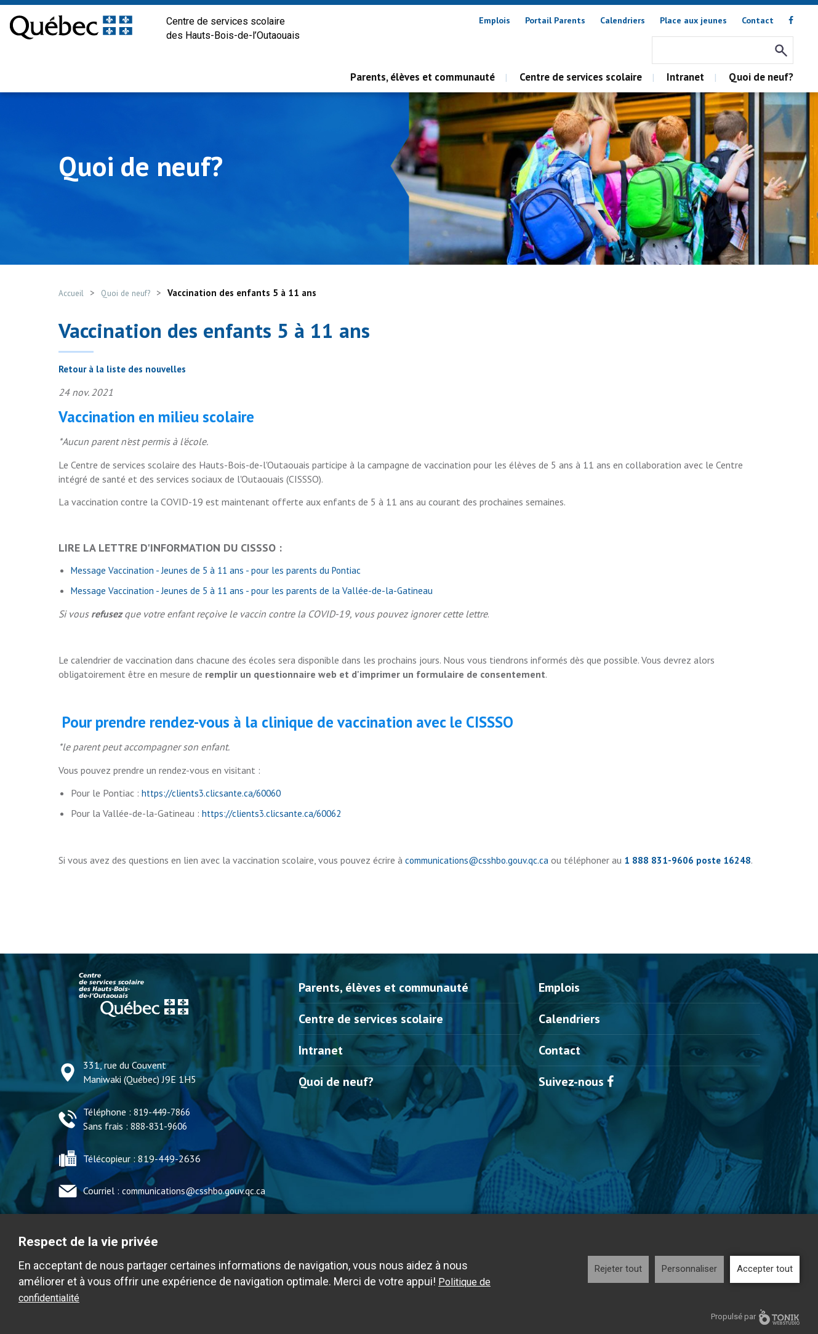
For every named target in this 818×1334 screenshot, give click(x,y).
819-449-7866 (165, 1126)
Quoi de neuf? (761, 77)
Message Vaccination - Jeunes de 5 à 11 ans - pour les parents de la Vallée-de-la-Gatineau (255, 590)
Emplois (494, 20)
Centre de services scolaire (580, 77)
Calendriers (622, 20)
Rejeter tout (618, 1268)
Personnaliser (689, 1268)
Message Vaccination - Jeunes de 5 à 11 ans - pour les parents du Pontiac (220, 570)
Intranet (685, 77)
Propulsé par (755, 1317)
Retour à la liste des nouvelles (126, 369)
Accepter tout (765, 1268)
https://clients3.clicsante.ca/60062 (275, 813)
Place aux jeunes (693, 20)
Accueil (72, 293)
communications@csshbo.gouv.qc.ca (480, 860)
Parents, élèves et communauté (422, 77)
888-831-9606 (161, 1139)
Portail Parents (555, 20)
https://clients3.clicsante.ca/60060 (215, 793)
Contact (758, 20)
